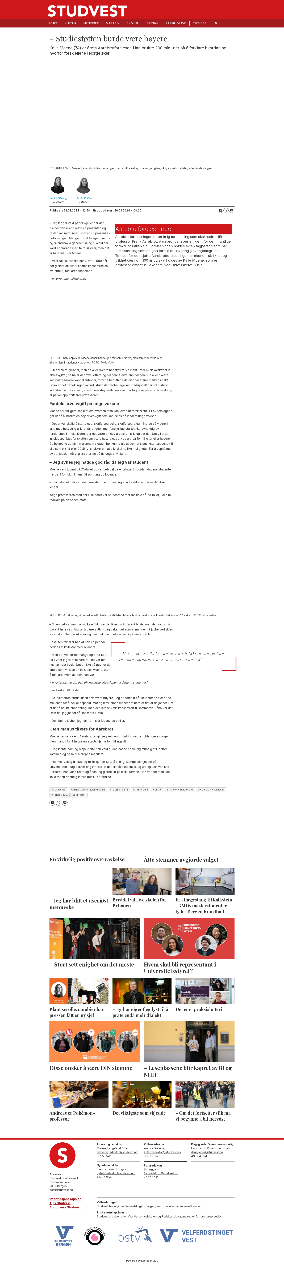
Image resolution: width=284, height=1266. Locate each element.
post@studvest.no (61, 1190)
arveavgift (140, 789)
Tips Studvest (59, 1203)
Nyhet (53, 23)
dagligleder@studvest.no (207, 1152)
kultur (157, 789)
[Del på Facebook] (220, 210)
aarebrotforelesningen (88, 789)
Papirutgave (176, 23)
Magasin (113, 23)
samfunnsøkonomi (180, 789)
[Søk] (216, 23)
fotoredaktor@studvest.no (161, 1173)
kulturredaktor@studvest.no (162, 1152)
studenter (58, 789)
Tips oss (199, 23)
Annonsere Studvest (65, 1207)
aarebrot (79, 795)
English (133, 23)
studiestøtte (119, 789)
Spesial (152, 23)
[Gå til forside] (87, 11)
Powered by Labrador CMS (142, 1260)
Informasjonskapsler (65, 1199)
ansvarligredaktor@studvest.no (117, 1152)
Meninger (91, 23)
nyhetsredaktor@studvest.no (116, 1173)
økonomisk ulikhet (211, 789)
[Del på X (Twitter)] (226, 210)
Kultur (70, 23)
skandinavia (59, 795)
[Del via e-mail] (231, 210)
